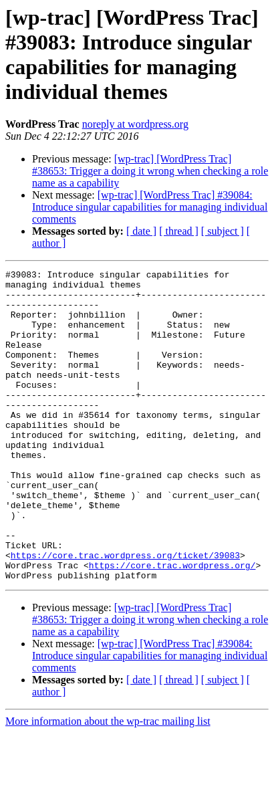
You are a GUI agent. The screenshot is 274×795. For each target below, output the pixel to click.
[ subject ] (222, 231)
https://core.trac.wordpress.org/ (172, 625)
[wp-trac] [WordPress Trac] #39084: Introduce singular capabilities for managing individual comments (149, 207)
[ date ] (141, 231)
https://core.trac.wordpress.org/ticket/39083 (125, 613)
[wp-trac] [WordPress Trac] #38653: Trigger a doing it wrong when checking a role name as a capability (150, 171)
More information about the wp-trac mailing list (108, 783)
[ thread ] (178, 231)
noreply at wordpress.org (135, 124)
